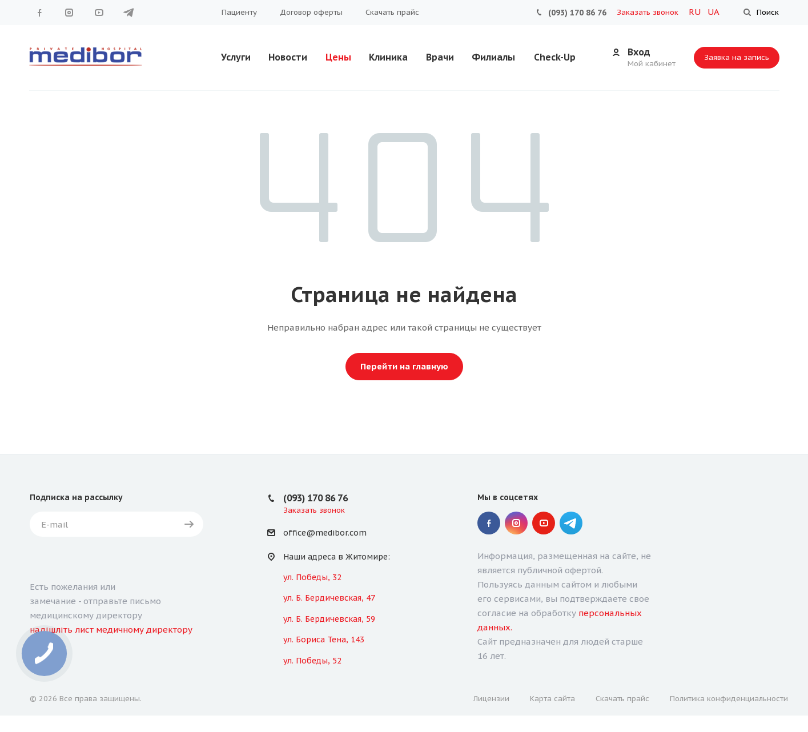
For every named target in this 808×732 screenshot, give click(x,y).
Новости (287, 57)
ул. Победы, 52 (312, 660)
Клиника (388, 57)
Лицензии (491, 698)
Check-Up (555, 57)
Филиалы (493, 57)
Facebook (39, 12)
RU (696, 11)
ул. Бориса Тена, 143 (323, 639)
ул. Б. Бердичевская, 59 (329, 619)
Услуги (236, 57)
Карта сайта (552, 698)
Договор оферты (311, 12)
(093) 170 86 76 (577, 12)
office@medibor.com (325, 533)
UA (713, 11)
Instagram (69, 12)
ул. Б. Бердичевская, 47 (329, 598)
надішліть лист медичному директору (111, 629)
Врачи (440, 57)
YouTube (98, 12)
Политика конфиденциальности (729, 698)
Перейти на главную (404, 366)
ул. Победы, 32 (312, 577)
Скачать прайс (392, 12)
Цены (338, 57)
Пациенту (239, 12)
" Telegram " (128, 12)
